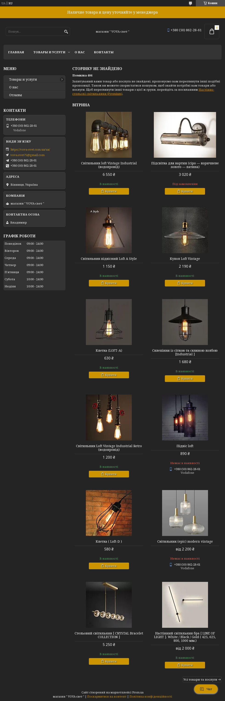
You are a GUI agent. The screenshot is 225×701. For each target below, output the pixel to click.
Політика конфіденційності (150, 696)
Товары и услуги (49, 52)
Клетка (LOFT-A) (109, 350)
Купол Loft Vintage (185, 259)
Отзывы (15, 95)
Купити (111, 191)
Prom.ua (137, 692)
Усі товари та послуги (200, 679)
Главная (16, 52)
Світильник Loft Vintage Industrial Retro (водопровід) (109, 447)
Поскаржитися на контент (107, 696)
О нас (80, 52)
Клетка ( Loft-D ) (109, 541)
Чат (206, 689)
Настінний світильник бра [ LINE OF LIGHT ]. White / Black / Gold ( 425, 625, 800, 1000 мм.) (185, 636)
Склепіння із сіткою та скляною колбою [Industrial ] (185, 352)
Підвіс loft (185, 446)
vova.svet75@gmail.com (27, 155)
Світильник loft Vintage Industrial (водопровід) (109, 165)
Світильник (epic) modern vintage (185, 541)
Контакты (104, 52)
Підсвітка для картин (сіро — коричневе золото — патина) (185, 165)
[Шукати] (66, 32)
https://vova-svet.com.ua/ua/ (30, 149)
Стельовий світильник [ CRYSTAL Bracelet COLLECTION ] (109, 635)
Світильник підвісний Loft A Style (109, 259)
